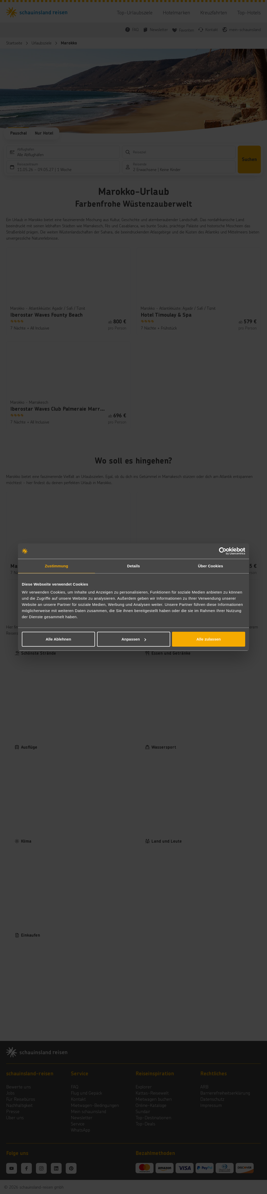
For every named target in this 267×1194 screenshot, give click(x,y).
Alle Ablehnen (58, 639)
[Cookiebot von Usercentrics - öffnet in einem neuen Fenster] (222, 551)
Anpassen (133, 639)
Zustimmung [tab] (56, 565)
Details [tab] (133, 565)
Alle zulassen (208, 639)
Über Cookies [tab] (210, 565)
